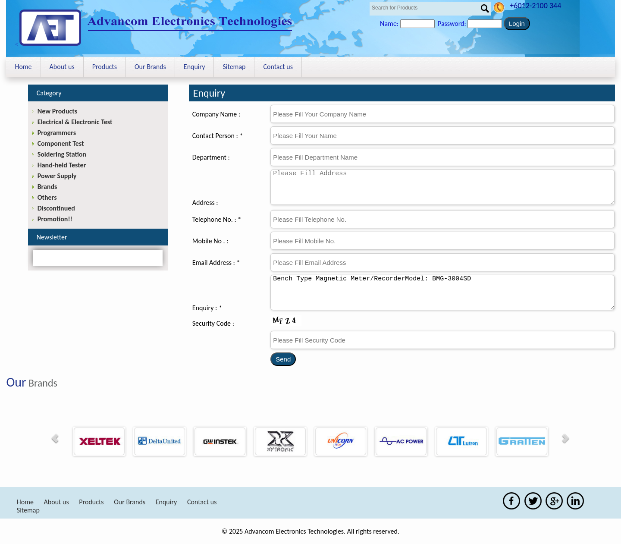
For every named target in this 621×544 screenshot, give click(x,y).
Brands (47, 186)
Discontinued (56, 208)
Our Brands (150, 67)
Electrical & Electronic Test (75, 122)
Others (47, 197)
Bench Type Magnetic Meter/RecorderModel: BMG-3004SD (442, 292)
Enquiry (194, 67)
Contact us (277, 67)
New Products (57, 111)
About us (62, 67)
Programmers (57, 133)
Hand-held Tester (62, 165)
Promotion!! (55, 219)
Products (104, 67)
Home (23, 67)
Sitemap (234, 67)
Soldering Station (62, 154)
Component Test (61, 143)
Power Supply (57, 176)
